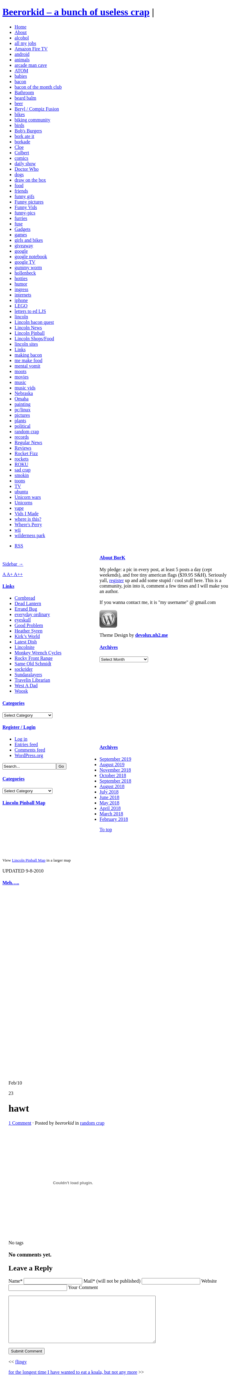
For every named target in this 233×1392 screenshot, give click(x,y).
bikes (20, 114)
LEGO (21, 305)
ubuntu (21, 491)
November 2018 (115, 770)
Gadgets (22, 229)
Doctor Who (27, 169)
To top (106, 829)
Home (20, 26)
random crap (27, 431)
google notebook (31, 256)
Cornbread (25, 598)
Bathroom (24, 92)
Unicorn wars (28, 497)
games (21, 234)
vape (19, 508)
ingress (21, 289)
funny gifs (24, 196)
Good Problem (29, 625)
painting (22, 404)
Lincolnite (25, 647)
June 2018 (109, 797)
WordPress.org (29, 755)
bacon (20, 81)
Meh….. (10, 882)
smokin (22, 475)
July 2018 (109, 791)
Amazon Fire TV (31, 48)
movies (22, 376)
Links (20, 349)
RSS (19, 545)
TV (18, 486)
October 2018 (113, 775)
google (21, 251)
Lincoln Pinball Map (23, 802)
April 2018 (110, 808)
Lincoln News (28, 327)
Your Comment (83, 1287)
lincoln (21, 316)
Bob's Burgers (28, 130)
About (21, 32)
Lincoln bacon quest (34, 322)
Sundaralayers (28, 674)
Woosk (21, 691)
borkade (22, 141)
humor (21, 283)
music (20, 382)
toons (20, 480)
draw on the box (30, 180)
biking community (32, 119)
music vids (25, 387)
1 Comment (19, 1123)
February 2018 (114, 819)
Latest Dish (26, 641)
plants (20, 420)
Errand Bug (26, 609)
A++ (18, 574)
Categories (13, 703)
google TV (25, 262)
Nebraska (24, 393)
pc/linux (22, 409)
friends (21, 191)
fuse (19, 223)
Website (209, 1281)
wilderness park (30, 535)
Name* (15, 1281)
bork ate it (24, 136)
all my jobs (25, 43)
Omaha (22, 398)
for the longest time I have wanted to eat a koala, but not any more (72, 1381)
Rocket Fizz (26, 453)
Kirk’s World (27, 636)
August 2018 (112, 786)
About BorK (112, 557)
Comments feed (30, 750)
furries (21, 218)
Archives (109, 647)
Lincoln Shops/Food (34, 338)
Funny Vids (26, 207)
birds (19, 125)
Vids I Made (27, 513)
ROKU (21, 464)
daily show (25, 163)
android (22, 54)
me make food (28, 360)
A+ (10, 574)
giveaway (24, 245)
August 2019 (112, 764)
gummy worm (28, 267)
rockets (22, 458)
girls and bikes (29, 240)
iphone (21, 300)
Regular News (28, 442)
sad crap (23, 469)
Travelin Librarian (32, 680)
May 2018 (109, 802)
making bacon (28, 355)
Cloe (19, 147)
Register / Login (18, 727)
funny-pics (25, 212)
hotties (21, 278)
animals (22, 59)
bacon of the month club (38, 87)
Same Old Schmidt (33, 663)
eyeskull (23, 619)
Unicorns (23, 502)
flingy (21, 1370)
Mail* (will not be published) (112, 1281)
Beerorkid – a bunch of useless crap (76, 11)
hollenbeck (25, 273)
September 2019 (115, 759)
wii (18, 530)
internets (23, 294)
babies (21, 76)
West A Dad (26, 685)
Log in (21, 739)
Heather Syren (28, 630)
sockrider (24, 669)
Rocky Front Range (33, 658)
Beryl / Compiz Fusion (37, 108)
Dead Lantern (28, 603)
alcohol (22, 37)
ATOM (21, 70)
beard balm (25, 98)
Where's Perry (28, 524)
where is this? (28, 519)
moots (20, 371)
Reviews (23, 448)
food (19, 185)
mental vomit (27, 366)
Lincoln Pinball (30, 333)
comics (21, 158)
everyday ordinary (32, 614)
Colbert (22, 152)
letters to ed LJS (30, 311)
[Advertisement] (20, 983)
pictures (22, 415)
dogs (19, 174)
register (116, 580)
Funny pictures (29, 201)
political (22, 426)
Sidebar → (12, 564)
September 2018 (115, 780)
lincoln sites (26, 344)
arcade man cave (31, 65)
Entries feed (26, 744)
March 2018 (111, 813)
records (22, 437)
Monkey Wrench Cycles (38, 652)
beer (19, 103)
